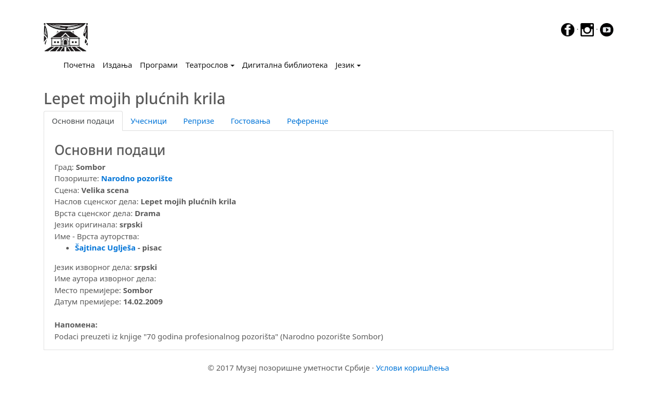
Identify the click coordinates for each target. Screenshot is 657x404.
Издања (117, 65)
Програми (159, 65)
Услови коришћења (412, 367)
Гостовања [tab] (250, 121)
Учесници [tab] (149, 121)
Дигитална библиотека (285, 65)
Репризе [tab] (198, 121)
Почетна (81, 64)
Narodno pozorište (136, 178)
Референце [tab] (307, 121)
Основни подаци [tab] (83, 121)
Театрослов (206, 65)
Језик (345, 65)
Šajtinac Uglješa (105, 247)
